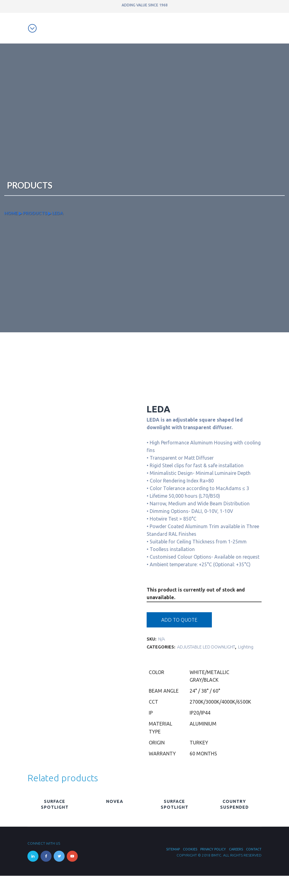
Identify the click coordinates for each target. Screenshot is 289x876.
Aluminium (203, 724)
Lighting (245, 647)
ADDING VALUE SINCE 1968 (145, 5)
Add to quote (179, 620)
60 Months (203, 754)
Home (11, 213)
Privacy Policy (213, 849)
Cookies (190, 849)
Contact (254, 849)
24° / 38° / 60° (205, 691)
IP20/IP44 (200, 713)
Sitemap (173, 849)
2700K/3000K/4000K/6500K (220, 702)
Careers (236, 849)
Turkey (199, 743)
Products (35, 213)
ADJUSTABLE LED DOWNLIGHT (206, 647)
